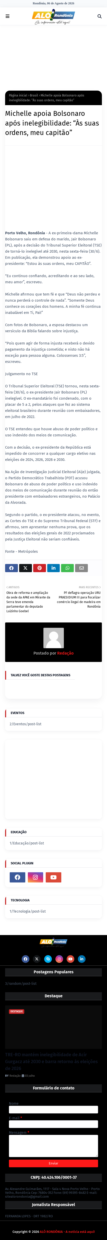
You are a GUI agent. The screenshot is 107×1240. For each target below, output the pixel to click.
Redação (65, 653)
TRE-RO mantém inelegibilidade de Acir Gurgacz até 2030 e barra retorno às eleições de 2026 (51, 1061)
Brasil (34, 95)
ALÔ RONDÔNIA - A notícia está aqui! (67, 1232)
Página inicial (18, 95)
